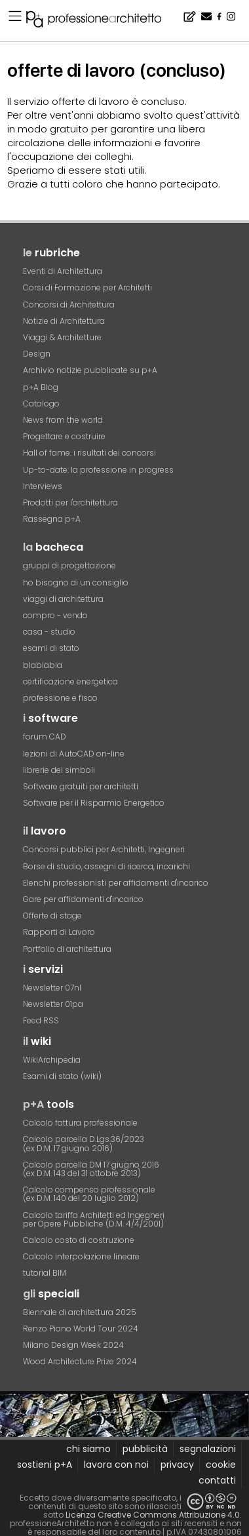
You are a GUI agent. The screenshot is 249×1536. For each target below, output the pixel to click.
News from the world (63, 419)
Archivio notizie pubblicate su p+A (90, 370)
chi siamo (88, 1448)
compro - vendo (55, 615)
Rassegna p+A (52, 518)
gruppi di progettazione (69, 565)
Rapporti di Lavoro (59, 931)
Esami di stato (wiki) (62, 1076)
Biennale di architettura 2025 (79, 1312)
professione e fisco (60, 697)
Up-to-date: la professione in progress (98, 469)
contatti (217, 1480)
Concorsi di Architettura (69, 304)
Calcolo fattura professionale (80, 1122)
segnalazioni (208, 1448)
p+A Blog (40, 387)
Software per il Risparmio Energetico (93, 802)
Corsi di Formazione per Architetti (87, 287)
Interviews (42, 486)
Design (36, 353)
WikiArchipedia (52, 1059)
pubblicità (145, 1448)
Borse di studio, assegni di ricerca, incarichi (106, 866)
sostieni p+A (44, 1464)
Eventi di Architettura (62, 271)
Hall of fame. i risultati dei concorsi (89, 452)
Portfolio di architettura (67, 949)
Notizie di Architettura (64, 320)
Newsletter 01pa (53, 1004)
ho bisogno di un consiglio (75, 582)
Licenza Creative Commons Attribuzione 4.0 (153, 1514)
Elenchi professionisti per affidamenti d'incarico (115, 882)
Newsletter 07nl (52, 987)
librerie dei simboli (59, 770)
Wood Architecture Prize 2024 (80, 1361)
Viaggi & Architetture (62, 337)
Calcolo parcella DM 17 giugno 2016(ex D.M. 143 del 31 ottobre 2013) (91, 1169)
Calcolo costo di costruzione (78, 1240)
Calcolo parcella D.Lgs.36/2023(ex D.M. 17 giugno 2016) (83, 1143)
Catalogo (41, 403)
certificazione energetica (70, 681)
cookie (221, 1464)
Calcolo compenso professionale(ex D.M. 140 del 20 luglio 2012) (89, 1194)
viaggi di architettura (63, 598)
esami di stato (51, 648)
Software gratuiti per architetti (80, 786)
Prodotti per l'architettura (70, 502)
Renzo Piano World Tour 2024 (80, 1328)
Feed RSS (41, 1020)
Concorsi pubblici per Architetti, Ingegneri (104, 849)
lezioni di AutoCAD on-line (74, 753)
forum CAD (44, 736)
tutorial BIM (44, 1272)
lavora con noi (116, 1464)
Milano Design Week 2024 (73, 1344)
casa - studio (49, 631)
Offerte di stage (52, 915)
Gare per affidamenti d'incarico (83, 899)
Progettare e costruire (64, 436)
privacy (177, 1464)
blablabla (42, 665)
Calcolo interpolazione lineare (81, 1256)
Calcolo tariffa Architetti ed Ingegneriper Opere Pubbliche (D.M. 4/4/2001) (93, 1219)
